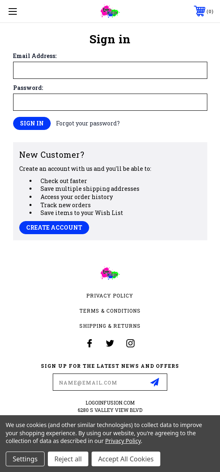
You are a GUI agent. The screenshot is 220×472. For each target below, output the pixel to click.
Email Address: (34, 56)
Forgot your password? (88, 123)
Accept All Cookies (126, 458)
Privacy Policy (109, 295)
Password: (28, 88)
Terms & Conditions (110, 310)
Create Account (54, 227)
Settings (25, 458)
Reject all (68, 458)
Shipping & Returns (110, 325)
